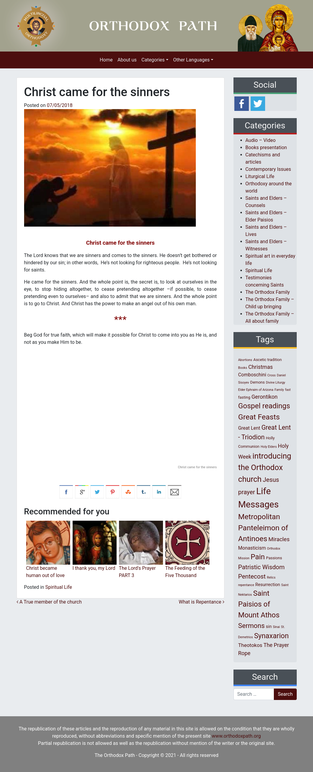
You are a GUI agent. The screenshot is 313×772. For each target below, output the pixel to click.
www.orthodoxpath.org (236, 736)
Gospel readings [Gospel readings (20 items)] (264, 406)
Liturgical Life (260, 176)
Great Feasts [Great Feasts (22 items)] (259, 417)
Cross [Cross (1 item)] (271, 375)
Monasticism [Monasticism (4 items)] (252, 548)
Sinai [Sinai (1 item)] (276, 627)
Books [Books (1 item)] (242, 368)
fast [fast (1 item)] (288, 390)
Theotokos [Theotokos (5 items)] (250, 645)
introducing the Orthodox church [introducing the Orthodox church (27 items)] (264, 467)
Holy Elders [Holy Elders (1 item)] (269, 447)
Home (106, 60)
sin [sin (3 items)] (269, 626)
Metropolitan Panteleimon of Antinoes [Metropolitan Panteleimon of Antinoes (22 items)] (263, 527)
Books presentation (266, 147)
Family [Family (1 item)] (279, 390)
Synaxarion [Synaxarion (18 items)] (271, 636)
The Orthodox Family (268, 292)
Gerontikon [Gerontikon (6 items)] (265, 397)
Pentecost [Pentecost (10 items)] (252, 576)
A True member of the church (49, 602)
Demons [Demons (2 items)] (257, 382)
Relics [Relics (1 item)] (271, 577)
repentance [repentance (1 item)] (246, 585)
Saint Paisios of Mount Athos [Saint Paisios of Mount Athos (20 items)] (259, 604)
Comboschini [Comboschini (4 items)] (252, 375)
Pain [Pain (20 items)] (258, 557)
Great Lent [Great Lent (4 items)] (249, 428)
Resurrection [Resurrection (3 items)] (267, 584)
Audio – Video (261, 140)
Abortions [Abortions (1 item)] (245, 360)
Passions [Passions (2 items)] (274, 558)
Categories (153, 60)
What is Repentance (201, 602)
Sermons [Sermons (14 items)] (251, 625)
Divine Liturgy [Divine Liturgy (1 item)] (275, 382)
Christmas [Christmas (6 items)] (260, 367)
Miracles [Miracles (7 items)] (279, 539)
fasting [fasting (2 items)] (244, 397)
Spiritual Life (58, 587)
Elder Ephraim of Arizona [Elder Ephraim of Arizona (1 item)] (256, 390)
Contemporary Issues (268, 169)
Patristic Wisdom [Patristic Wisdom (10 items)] (261, 567)
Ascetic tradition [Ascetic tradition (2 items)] (267, 359)
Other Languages (191, 60)
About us (127, 60)
